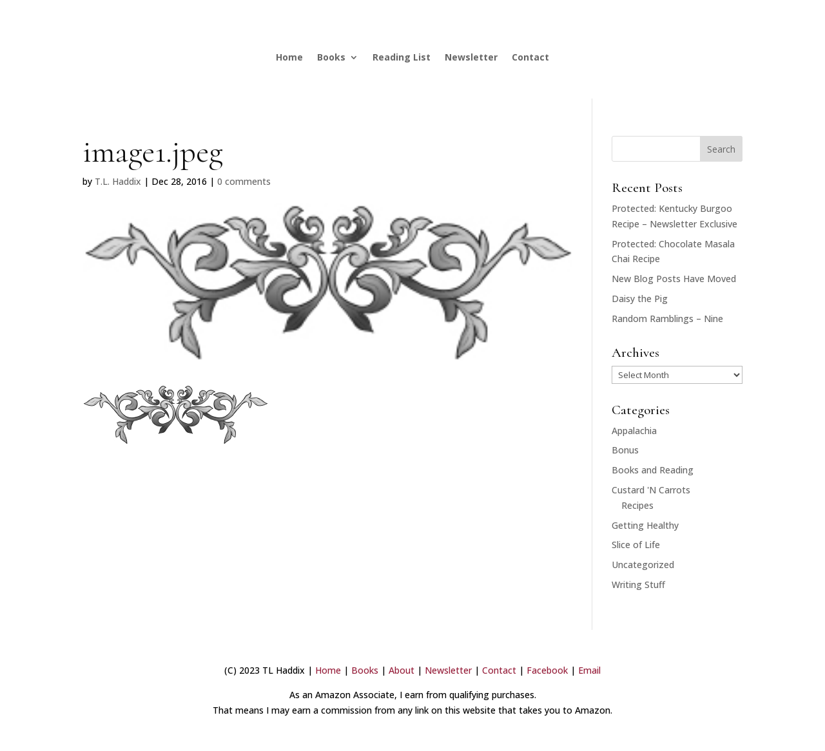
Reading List (402, 57)
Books (331, 57)
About (401, 670)
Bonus (625, 450)
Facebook (547, 670)
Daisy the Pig (640, 298)
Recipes (637, 505)
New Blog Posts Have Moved (674, 278)
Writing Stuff (638, 584)
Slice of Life (636, 544)
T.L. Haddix (118, 181)
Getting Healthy (645, 525)
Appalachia (634, 430)
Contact (530, 57)
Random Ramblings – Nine (667, 318)
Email (589, 670)
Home (289, 57)
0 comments (244, 181)
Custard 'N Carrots (651, 490)
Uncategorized (643, 564)
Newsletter (471, 57)
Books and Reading (653, 470)
